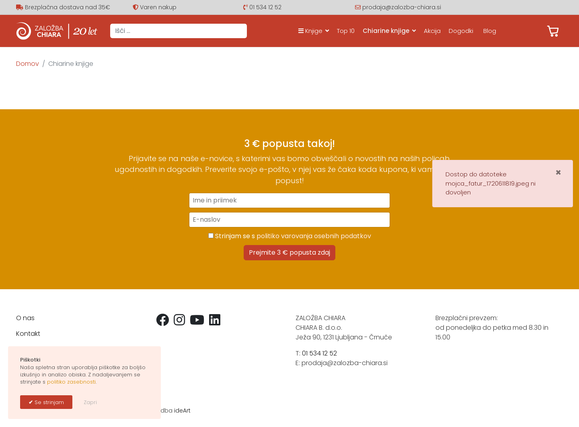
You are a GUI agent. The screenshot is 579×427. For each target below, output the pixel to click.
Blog (489, 31)
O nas (25, 318)
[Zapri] (558, 173)
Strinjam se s (289, 236)
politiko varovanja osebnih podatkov (314, 236)
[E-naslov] (289, 219)
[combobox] (178, 31)
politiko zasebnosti (71, 382)
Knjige (310, 31)
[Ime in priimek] (289, 200)
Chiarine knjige (386, 31)
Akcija (432, 31)
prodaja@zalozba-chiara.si (401, 7)
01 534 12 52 (265, 7)
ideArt (182, 411)
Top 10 (346, 31)
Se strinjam (48, 402)
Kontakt (28, 333)
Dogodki (461, 31)
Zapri (90, 402)
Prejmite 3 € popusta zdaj (289, 252)
